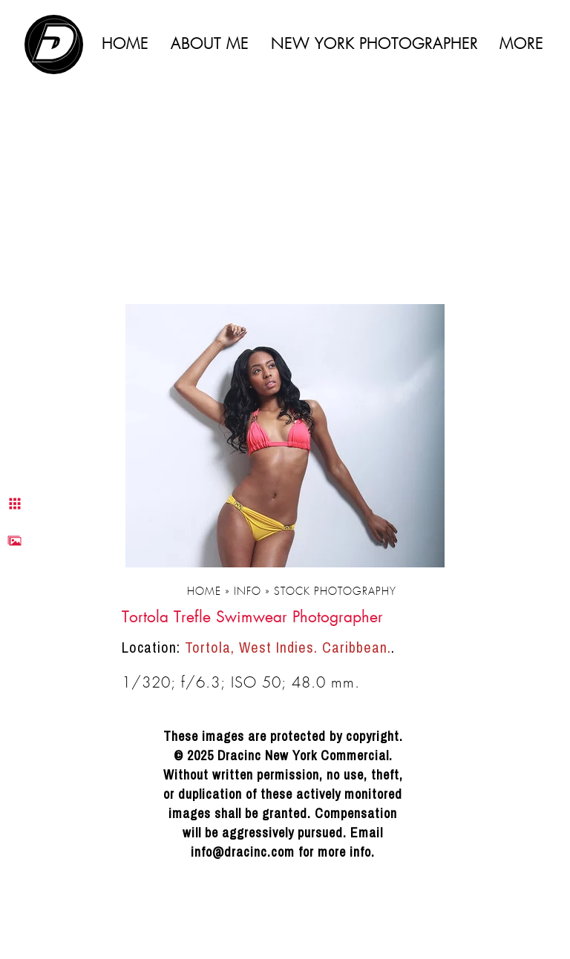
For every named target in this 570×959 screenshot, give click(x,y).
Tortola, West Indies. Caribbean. (288, 647)
